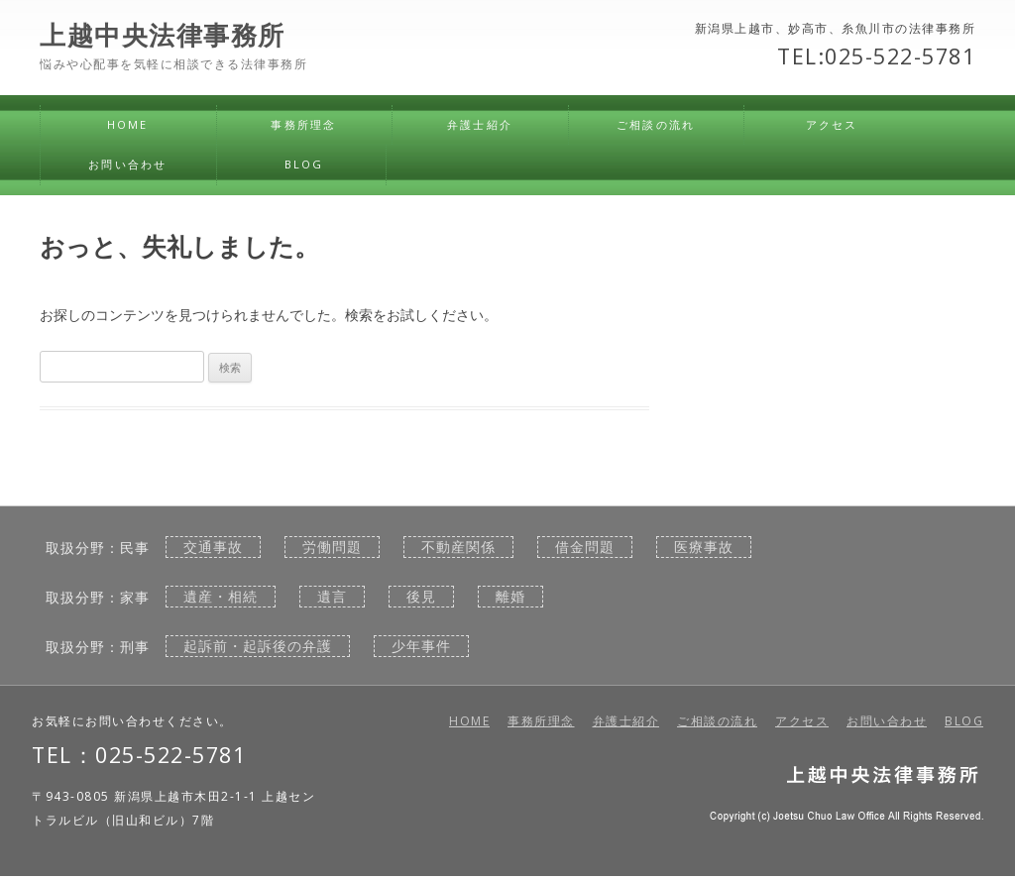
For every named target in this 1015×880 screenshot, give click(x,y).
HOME (128, 124)
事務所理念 (303, 124)
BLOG (304, 164)
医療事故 (703, 547)
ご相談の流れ (656, 124)
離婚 (510, 597)
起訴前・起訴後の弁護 (257, 646)
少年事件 (421, 646)
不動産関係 (458, 547)
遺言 (332, 597)
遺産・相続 (220, 597)
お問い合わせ (127, 164)
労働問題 (332, 547)
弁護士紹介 (479, 124)
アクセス (832, 124)
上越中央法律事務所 (162, 36)
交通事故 (213, 547)
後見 (421, 597)
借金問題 (585, 547)
